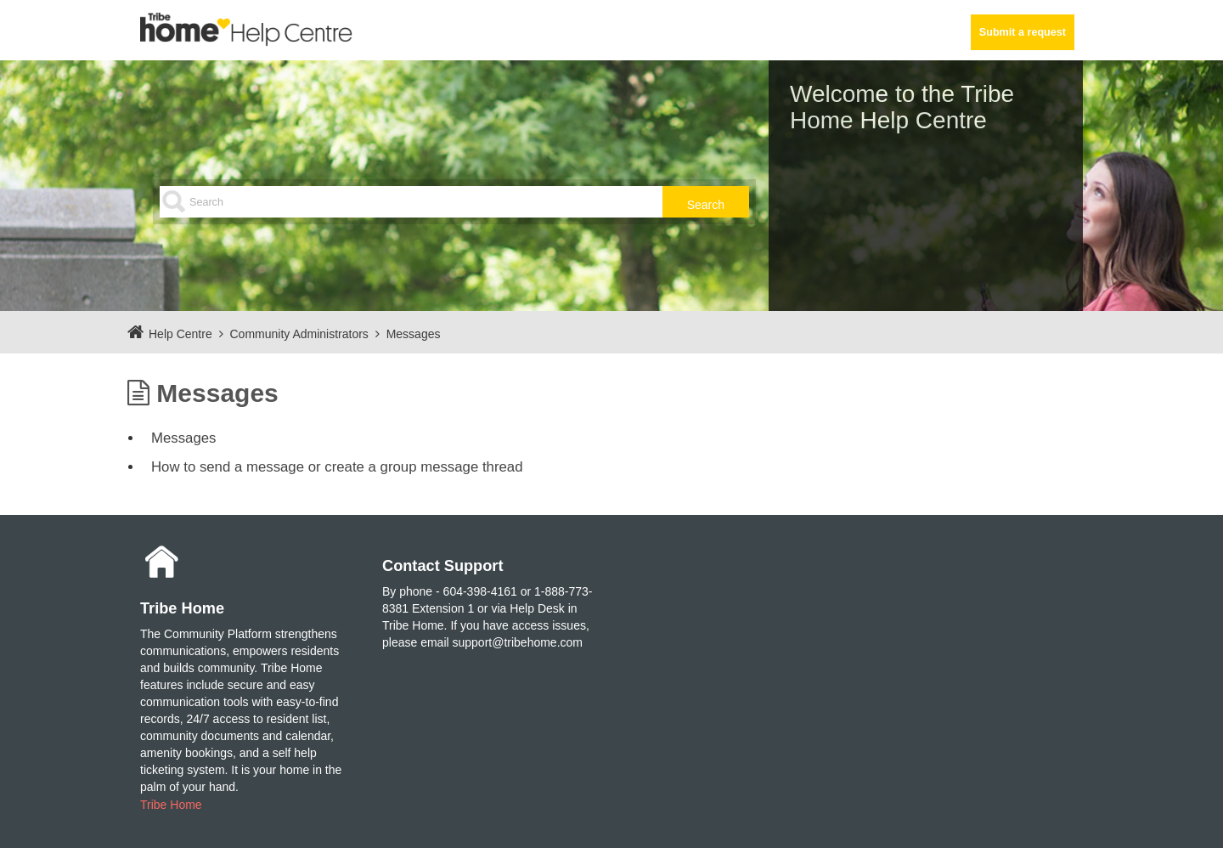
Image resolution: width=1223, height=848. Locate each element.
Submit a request (1022, 32)
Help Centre (180, 334)
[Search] (454, 202)
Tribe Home (171, 804)
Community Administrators (298, 334)
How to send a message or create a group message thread (337, 467)
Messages (413, 334)
